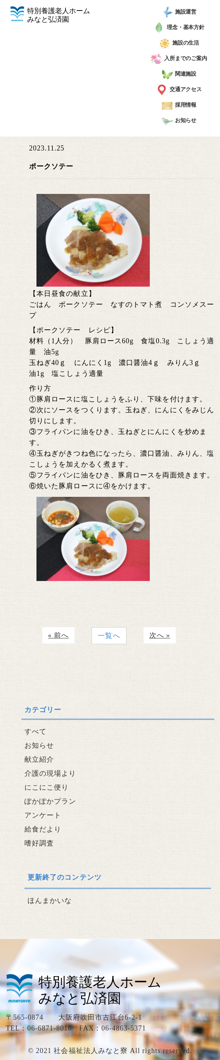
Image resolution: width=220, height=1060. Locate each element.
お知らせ (179, 121)
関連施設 (179, 74)
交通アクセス (179, 90)
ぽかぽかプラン (50, 801)
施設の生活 (179, 43)
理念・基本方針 (178, 28)
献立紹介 (39, 759)
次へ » (159, 635)
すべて (35, 731)
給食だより (42, 829)
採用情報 (179, 105)
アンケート (42, 815)
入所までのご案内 (179, 59)
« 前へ (58, 635)
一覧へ (109, 636)
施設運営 (179, 12)
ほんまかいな (50, 900)
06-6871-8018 (49, 1028)
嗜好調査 (39, 843)
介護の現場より (50, 773)
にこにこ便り (46, 787)
